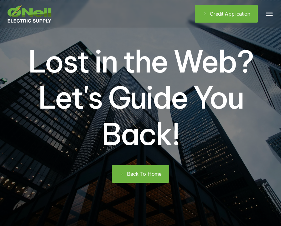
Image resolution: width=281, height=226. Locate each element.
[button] (269, 14)
